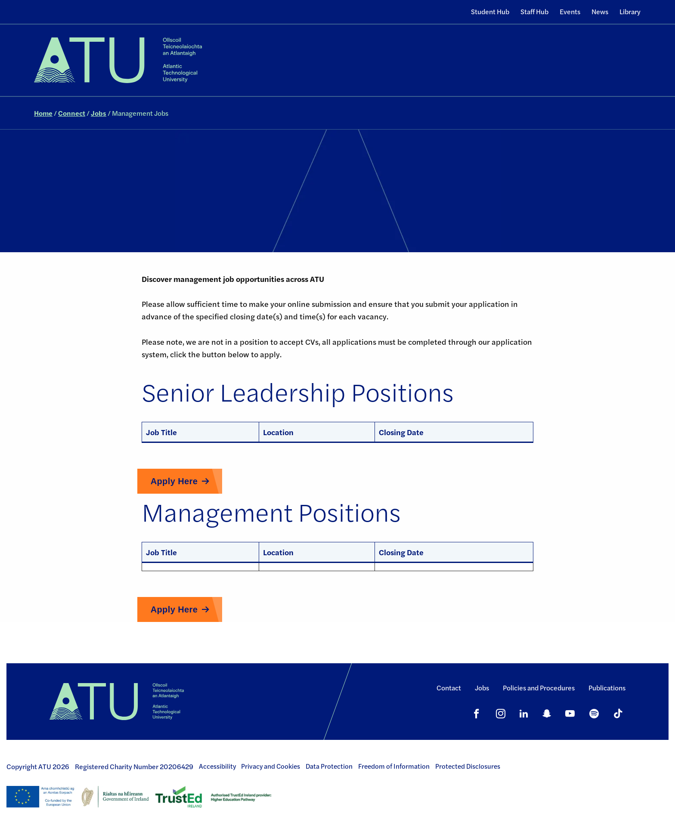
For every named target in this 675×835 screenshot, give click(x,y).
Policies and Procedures (539, 688)
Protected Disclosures (467, 766)
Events (570, 11)
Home (43, 113)
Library (630, 11)
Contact (449, 688)
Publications (606, 688)
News (599, 11)
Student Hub (490, 11)
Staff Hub (534, 11)
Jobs (98, 113)
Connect (71, 113)
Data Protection (329, 766)
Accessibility (217, 766)
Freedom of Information (394, 766)
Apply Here (174, 481)
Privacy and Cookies (270, 766)
